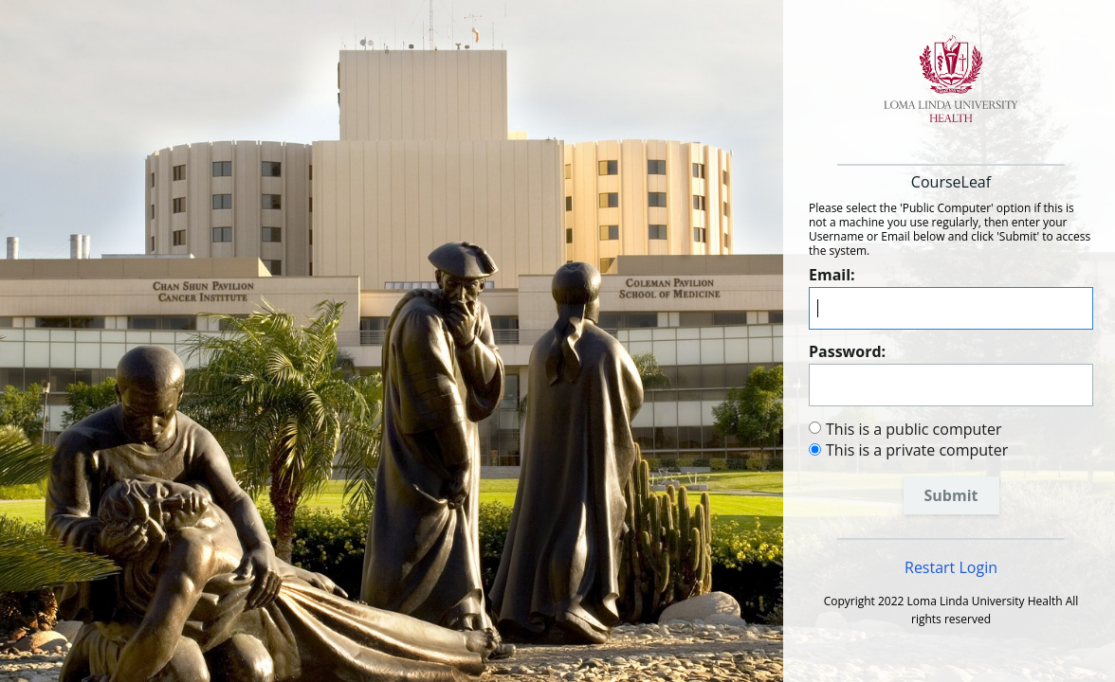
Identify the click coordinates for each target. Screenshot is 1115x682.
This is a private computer (917, 450)
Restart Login (951, 567)
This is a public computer (914, 429)
